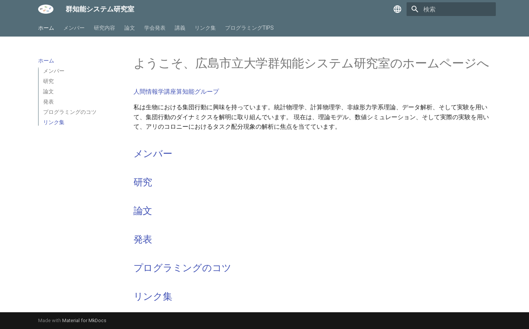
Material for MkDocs (84, 320)
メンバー (74, 28)
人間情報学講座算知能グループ (176, 91)
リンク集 (205, 28)
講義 (180, 28)
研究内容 (104, 28)
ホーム (46, 28)
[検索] (451, 9)
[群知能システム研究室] (45, 9)
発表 (143, 239)
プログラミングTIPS (249, 28)
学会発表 (155, 28)
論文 (129, 28)
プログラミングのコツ (182, 267)
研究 (143, 182)
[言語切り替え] (397, 9)
